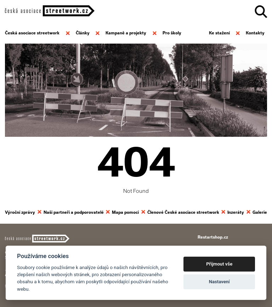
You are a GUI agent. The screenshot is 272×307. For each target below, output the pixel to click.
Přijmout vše (219, 264)
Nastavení (219, 281)
